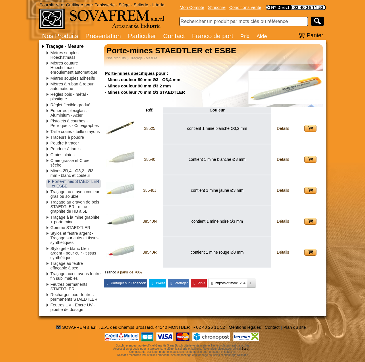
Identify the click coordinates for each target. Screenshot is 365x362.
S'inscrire (216, 7)
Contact (174, 36)
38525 (149, 128)
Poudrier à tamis (66, 148)
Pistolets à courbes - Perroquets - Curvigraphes (75, 123)
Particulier (142, 36)
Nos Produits (60, 36)
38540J (149, 190)
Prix (245, 36)
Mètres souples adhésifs (73, 78)
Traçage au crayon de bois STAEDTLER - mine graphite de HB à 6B (75, 207)
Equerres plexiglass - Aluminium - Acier (70, 113)
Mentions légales (245, 327)
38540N (150, 221)
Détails (283, 128)
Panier (315, 35)
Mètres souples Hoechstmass (65, 55)
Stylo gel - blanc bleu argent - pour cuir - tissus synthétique (73, 253)
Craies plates (63, 154)
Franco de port (212, 36)
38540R (150, 252)
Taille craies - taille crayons (75, 131)
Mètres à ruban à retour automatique (72, 86)
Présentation (103, 36)
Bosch (246, 348)
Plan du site (294, 327)
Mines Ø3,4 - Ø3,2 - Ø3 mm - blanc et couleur (72, 173)
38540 (149, 159)
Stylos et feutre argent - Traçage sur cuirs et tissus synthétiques (75, 238)
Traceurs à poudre (67, 137)
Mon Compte (192, 7)
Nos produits (116, 58)
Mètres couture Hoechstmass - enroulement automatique (74, 68)
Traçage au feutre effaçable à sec (67, 265)
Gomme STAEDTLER (70, 227)
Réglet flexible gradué (70, 105)
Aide (261, 36)
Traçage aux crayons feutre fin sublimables (76, 276)
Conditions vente (245, 7)
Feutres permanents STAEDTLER (69, 286)
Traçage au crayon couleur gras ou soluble (75, 194)
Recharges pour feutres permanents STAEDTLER (74, 297)
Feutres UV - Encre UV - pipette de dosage (73, 307)
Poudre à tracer (65, 143)
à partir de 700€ (129, 272)
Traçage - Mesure (65, 46)
